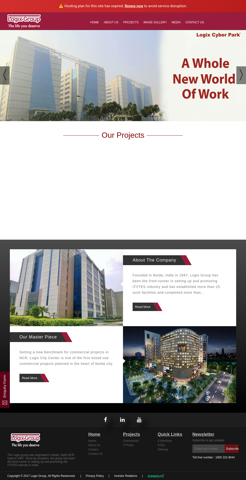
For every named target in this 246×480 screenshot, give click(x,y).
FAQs (161, 445)
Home (94, 22)
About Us (111, 22)
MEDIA (176, 22)
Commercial (130, 441)
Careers (93, 449)
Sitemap (163, 449)
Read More (142, 307)
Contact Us (194, 22)
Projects (131, 22)
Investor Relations (125, 476)
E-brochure (165, 441)
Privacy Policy (95, 476)
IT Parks (128, 445)
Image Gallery (155, 22)
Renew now (134, 6)
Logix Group (38, 476)
